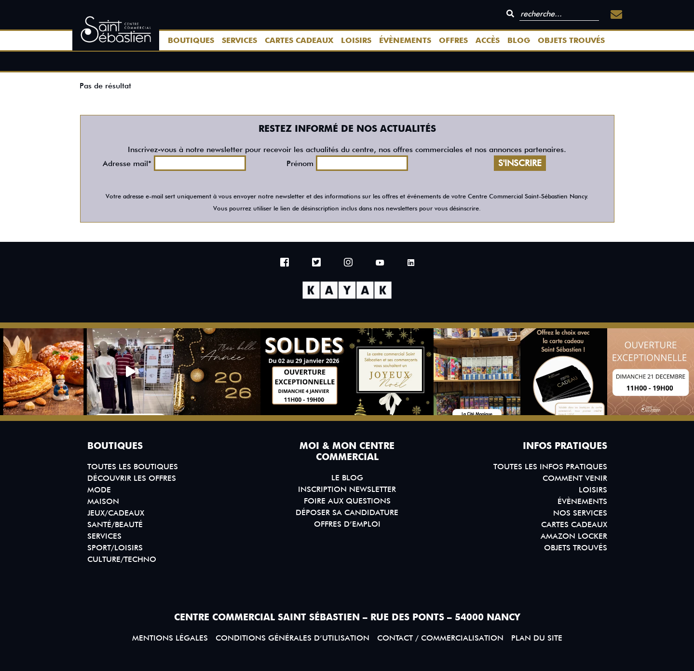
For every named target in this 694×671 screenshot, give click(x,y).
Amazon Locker (574, 536)
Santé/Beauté (115, 524)
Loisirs (356, 40)
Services (239, 40)
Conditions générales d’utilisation (292, 638)
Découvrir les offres (131, 478)
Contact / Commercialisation (440, 638)
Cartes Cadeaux (299, 40)
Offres (453, 40)
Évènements (405, 40)
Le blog (347, 477)
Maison (103, 501)
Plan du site (536, 638)
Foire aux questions (347, 500)
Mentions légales (170, 638)
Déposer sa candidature (347, 512)
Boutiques (191, 40)
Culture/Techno (121, 559)
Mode (99, 489)
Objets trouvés (571, 40)
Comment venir (575, 478)
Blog (518, 40)
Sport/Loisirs (115, 547)
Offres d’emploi (347, 524)
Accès (488, 40)
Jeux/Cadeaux (115, 512)
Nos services (580, 512)
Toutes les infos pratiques (550, 466)
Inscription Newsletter (347, 489)
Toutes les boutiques (132, 466)
